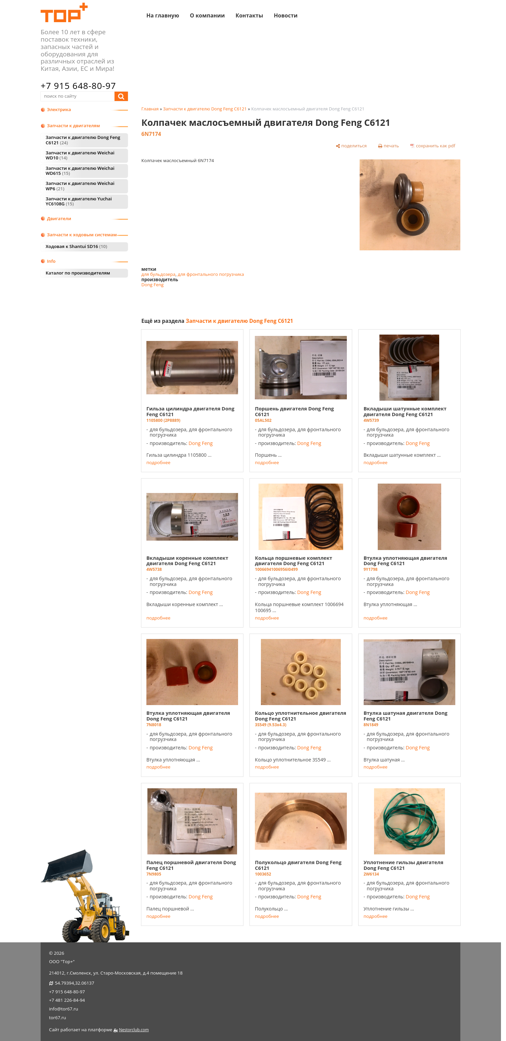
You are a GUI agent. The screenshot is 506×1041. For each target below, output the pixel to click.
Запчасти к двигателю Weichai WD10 (80, 155)
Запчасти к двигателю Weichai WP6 (80, 185)
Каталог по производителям (78, 273)
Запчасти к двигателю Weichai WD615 (80, 170)
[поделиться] (351, 146)
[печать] (388, 146)
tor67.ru (57, 1017)
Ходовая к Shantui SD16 (76, 246)
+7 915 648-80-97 (78, 86)
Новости (286, 15)
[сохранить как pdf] (432, 146)
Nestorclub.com (134, 1030)
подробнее (158, 462)
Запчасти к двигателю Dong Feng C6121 (83, 139)
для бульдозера (158, 274)
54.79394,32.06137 (74, 983)
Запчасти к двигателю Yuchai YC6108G (79, 201)
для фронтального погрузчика (211, 274)
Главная (150, 109)
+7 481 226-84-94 (67, 1000)
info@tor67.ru (63, 1009)
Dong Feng (152, 285)
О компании (207, 15)
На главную (162, 15)
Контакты (249, 15)
